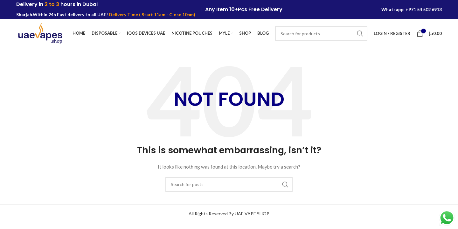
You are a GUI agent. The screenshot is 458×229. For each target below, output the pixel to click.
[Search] (321, 33)
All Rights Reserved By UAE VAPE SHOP (229, 213)
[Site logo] (40, 33)
